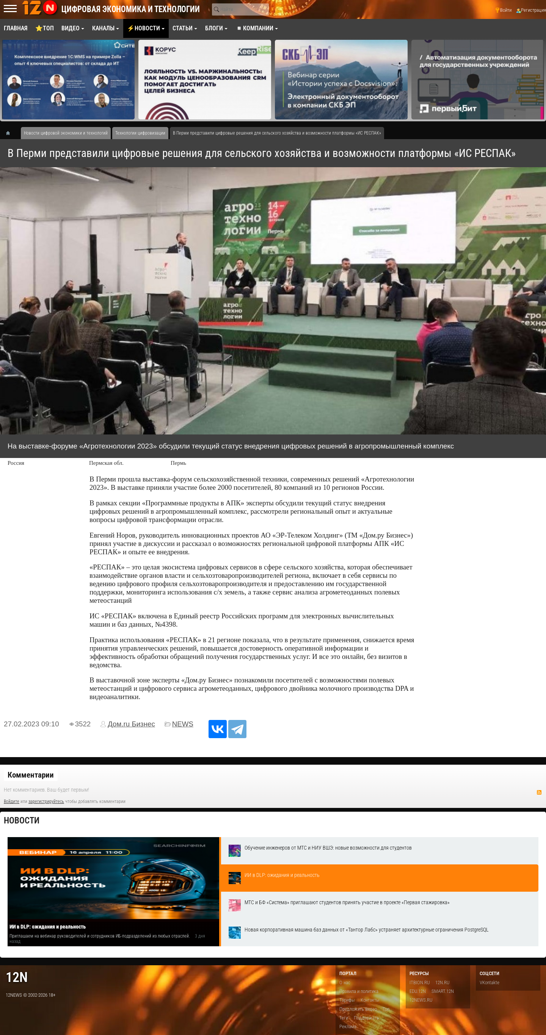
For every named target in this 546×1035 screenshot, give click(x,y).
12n (17, 977)
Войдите (11, 801)
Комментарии (31, 774)
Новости (21, 820)
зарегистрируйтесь (46, 801)
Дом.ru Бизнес (131, 724)
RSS (539, 792)
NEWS (182, 724)
